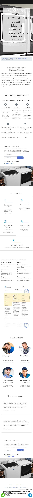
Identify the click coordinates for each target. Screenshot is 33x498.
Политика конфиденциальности (11, 487)
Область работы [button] (23, 487)
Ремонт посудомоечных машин (20, 58)
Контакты (22, 485)
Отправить (20, 157)
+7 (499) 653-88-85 (16, 36)
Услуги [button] (10, 485)
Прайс (17, 485)
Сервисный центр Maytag (7, 58)
